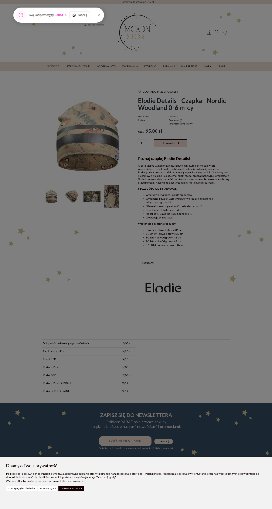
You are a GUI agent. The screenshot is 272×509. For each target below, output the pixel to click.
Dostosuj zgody (48, 488)
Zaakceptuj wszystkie (71, 488)
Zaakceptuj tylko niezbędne (21, 488)
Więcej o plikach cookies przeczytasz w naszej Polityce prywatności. (45, 481)
